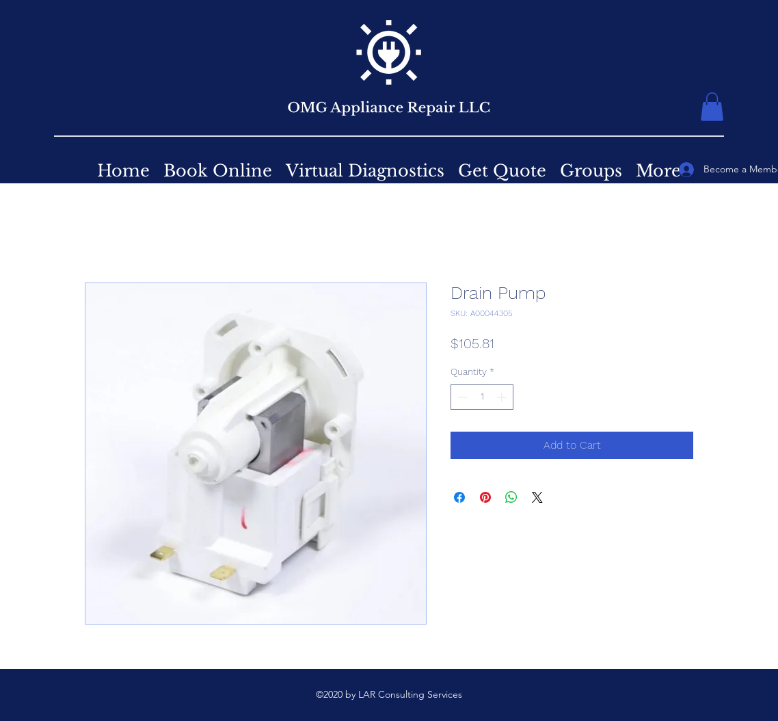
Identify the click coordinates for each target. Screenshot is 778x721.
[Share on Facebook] (459, 497)
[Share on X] (537, 497)
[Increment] (502, 397)
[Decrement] (461, 397)
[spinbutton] (482, 397)
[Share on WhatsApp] (511, 497)
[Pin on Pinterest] (485, 497)
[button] (712, 106)
